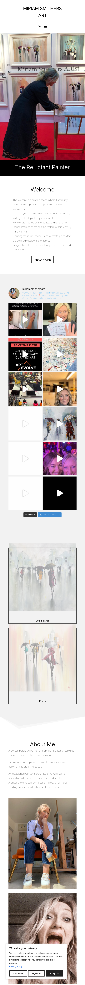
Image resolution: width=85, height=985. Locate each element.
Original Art (42, 620)
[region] (36, 961)
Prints (42, 701)
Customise (18, 973)
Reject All (36, 973)
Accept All (54, 973)
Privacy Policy (15, 966)
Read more (42, 259)
